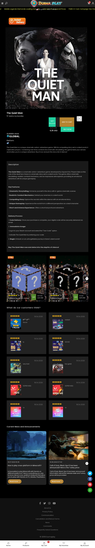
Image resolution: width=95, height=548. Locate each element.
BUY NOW (67, 129)
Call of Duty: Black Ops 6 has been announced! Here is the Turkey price (64, 466)
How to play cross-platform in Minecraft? (24, 465)
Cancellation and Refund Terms (48, 519)
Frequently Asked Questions (47, 530)
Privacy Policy (47, 512)
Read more (15, 481)
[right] (87, 279)
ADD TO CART (67, 122)
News (47, 522)
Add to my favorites (15, 116)
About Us (47, 508)
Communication (47, 515)
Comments (47, 526)
